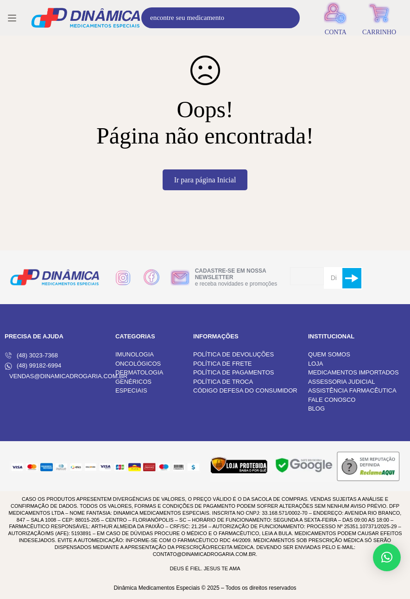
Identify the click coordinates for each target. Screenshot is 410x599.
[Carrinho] (379, 18)
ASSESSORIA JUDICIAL (341, 381)
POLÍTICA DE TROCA (223, 381)
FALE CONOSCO (332, 399)
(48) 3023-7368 (31, 355)
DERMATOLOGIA (139, 372)
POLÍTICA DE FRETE (222, 363)
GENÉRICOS (133, 381)
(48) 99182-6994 (33, 365)
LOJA (315, 363)
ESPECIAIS (131, 390)
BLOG (316, 408)
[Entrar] (335, 18)
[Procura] (289, 17)
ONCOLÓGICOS (138, 363)
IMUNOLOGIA (134, 354)
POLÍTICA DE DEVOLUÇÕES (233, 354)
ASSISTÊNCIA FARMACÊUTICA (352, 390)
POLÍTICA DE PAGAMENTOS (233, 372)
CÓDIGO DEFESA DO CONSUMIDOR (245, 390)
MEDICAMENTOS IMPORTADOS (353, 372)
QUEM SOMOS (329, 354)
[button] (387, 557)
